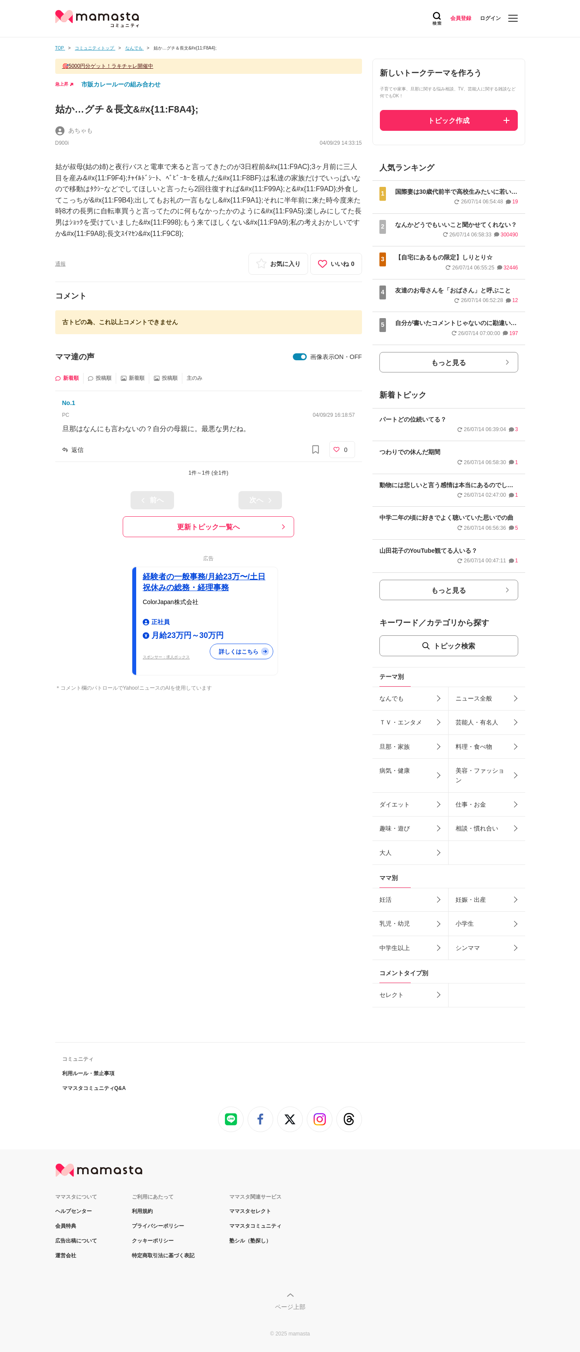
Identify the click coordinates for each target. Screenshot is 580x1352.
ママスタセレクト (250, 1211)
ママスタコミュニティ (255, 1226)
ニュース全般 (474, 698)
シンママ (468, 947)
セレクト (391, 994)
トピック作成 (448, 120)
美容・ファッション (480, 775)
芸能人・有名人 (477, 722)
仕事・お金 (471, 804)
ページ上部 (290, 1306)
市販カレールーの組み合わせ (121, 84)
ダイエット (394, 804)
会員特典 (65, 1226)
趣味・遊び (394, 828)
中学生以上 (394, 947)
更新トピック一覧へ (208, 527)
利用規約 (142, 1211)
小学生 (465, 923)
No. (68, 402)
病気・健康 (394, 770)
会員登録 (460, 18)
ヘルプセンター (73, 1211)
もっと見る (448, 362)
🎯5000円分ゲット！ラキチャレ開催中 (108, 66)
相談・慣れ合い (477, 828)
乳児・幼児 (394, 923)
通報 (60, 264)
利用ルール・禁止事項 (88, 1073)
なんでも (391, 698)
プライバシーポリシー (158, 1226)
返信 (77, 450)
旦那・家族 (394, 746)
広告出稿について (76, 1240)
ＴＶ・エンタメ (400, 722)
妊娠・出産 (471, 899)
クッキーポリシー (153, 1240)
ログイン (490, 18)
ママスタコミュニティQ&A (94, 1088)
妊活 (385, 899)
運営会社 (65, 1255)
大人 (385, 852)
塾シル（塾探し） (250, 1240)
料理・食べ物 (474, 746)
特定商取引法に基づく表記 (163, 1255)
